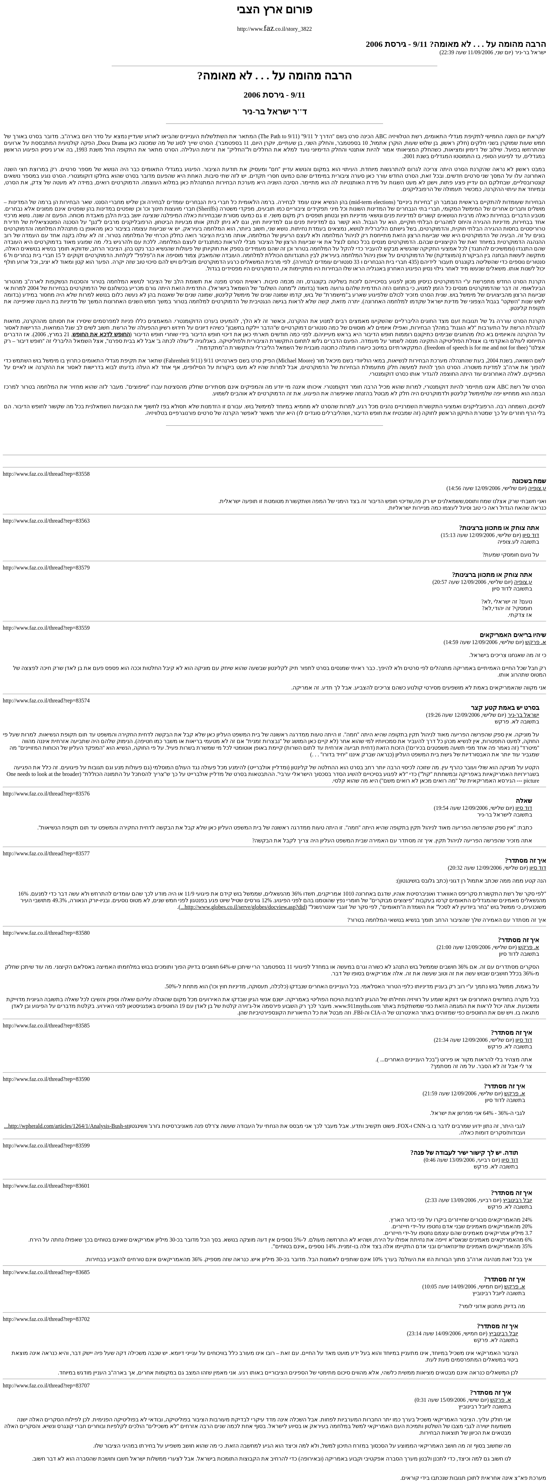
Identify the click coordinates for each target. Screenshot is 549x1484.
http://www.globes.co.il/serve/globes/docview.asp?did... (242, 907)
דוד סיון (530, 535)
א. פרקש (535, 642)
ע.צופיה (537, 488)
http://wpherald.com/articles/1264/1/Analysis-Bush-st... (66, 1126)
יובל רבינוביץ (517, 1200)
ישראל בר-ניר (523, 715)
